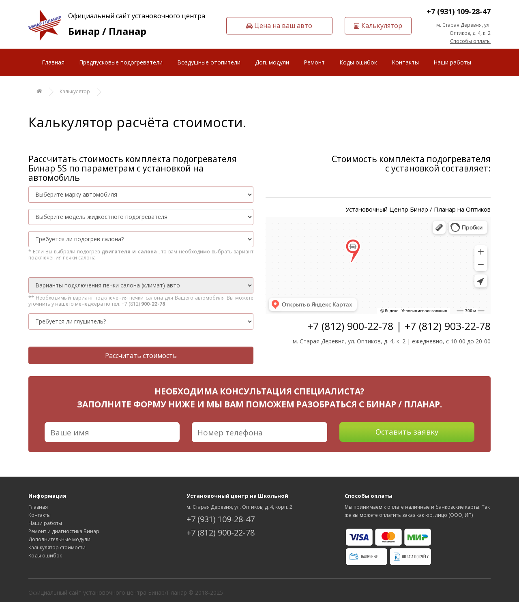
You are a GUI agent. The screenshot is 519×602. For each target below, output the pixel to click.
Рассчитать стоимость (141, 355)
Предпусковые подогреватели (121, 62)
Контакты (405, 62)
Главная (53, 62)
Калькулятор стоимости (57, 547)
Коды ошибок (358, 62)
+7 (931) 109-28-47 (459, 11)
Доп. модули (272, 62)
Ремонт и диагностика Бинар (63, 531)
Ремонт (314, 62)
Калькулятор (75, 91)
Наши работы (452, 62)
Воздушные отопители (208, 62)
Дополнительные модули (59, 539)
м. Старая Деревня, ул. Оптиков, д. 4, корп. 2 (239, 506)
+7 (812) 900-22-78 (221, 532)
